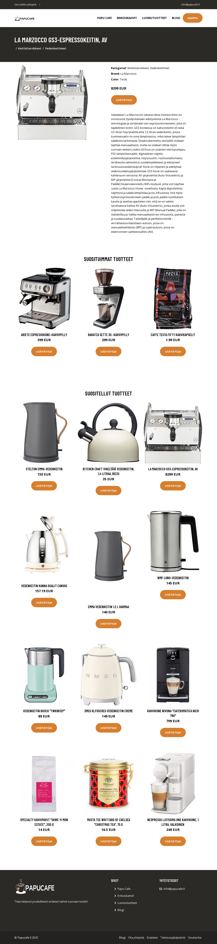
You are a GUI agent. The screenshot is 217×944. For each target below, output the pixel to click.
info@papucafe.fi (190, 4)
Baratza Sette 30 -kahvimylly (108, 334)
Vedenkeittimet (55, 48)
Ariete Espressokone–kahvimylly (44, 334)
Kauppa (193, 18)
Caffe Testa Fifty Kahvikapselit (173, 334)
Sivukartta (194, 937)
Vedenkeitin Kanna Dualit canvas (44, 586)
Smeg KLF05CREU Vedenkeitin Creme (108, 711)
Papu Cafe (104, 18)
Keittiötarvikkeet (29, 48)
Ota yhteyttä (136, 937)
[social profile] (40, 4)
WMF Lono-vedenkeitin (173, 578)
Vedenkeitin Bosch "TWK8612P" (44, 711)
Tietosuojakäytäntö (172, 937)
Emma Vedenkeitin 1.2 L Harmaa (108, 607)
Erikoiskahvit (127, 18)
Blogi (176, 18)
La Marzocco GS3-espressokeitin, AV (173, 469)
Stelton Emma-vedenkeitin (44, 469)
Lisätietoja (124, 100)
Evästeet (152, 937)
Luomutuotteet (154, 18)
